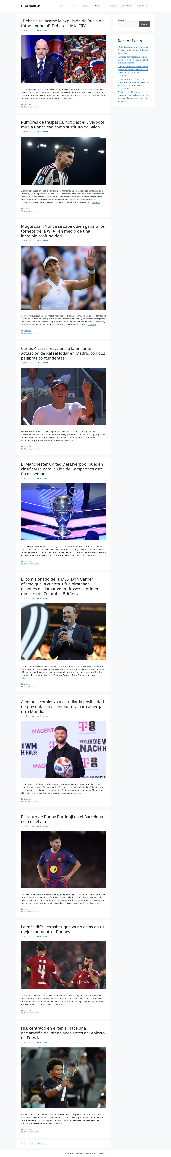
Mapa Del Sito (142, 6)
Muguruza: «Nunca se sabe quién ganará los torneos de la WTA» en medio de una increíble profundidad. (63, 231)
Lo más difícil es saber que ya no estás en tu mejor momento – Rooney (62, 929)
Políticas (73, 5)
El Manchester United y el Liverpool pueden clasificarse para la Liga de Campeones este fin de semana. (62, 468)
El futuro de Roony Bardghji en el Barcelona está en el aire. (62, 819)
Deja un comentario (31, 107)
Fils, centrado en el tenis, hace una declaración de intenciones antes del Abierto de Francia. (63, 1032)
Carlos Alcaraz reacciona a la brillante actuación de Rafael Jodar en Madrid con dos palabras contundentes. (63, 353)
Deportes (27, 104)
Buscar (121, 20)
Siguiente (40, 1143)
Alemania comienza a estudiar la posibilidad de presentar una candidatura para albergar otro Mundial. (62, 706)
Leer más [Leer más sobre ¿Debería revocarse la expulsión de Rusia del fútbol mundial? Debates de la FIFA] (67, 98)
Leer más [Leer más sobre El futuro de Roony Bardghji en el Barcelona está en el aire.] (94, 903)
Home (60, 6)
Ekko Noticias (31, 6)
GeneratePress (100, 1153)
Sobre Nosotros (111, 6)
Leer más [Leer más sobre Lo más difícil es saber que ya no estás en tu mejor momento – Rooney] (59, 1004)
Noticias (85, 6)
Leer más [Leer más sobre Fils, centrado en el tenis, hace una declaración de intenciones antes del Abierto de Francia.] (59, 1123)
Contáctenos (127, 6)
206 (32, 1143)
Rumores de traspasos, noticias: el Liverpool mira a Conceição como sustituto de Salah (62, 124)
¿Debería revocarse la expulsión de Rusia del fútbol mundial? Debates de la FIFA (63, 23)
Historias (96, 6)
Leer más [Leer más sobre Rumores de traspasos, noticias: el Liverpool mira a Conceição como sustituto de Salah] (96, 202)
